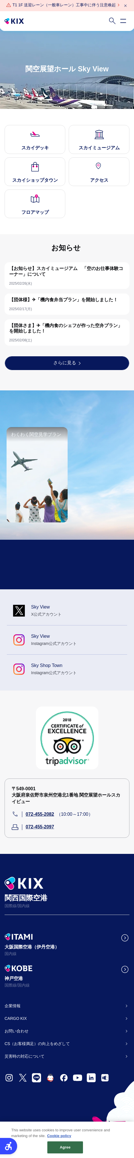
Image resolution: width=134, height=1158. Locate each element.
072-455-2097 (40, 826)
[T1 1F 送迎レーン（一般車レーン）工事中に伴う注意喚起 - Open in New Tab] (64, 5)
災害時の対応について (24, 1056)
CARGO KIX (16, 1018)
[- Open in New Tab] (9, 1077)
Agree (65, 1149)
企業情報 (13, 1006)
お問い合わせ (17, 1031)
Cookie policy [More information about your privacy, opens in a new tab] (59, 1138)
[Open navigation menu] (123, 20)
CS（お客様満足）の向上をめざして (37, 1043)
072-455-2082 (40, 814)
